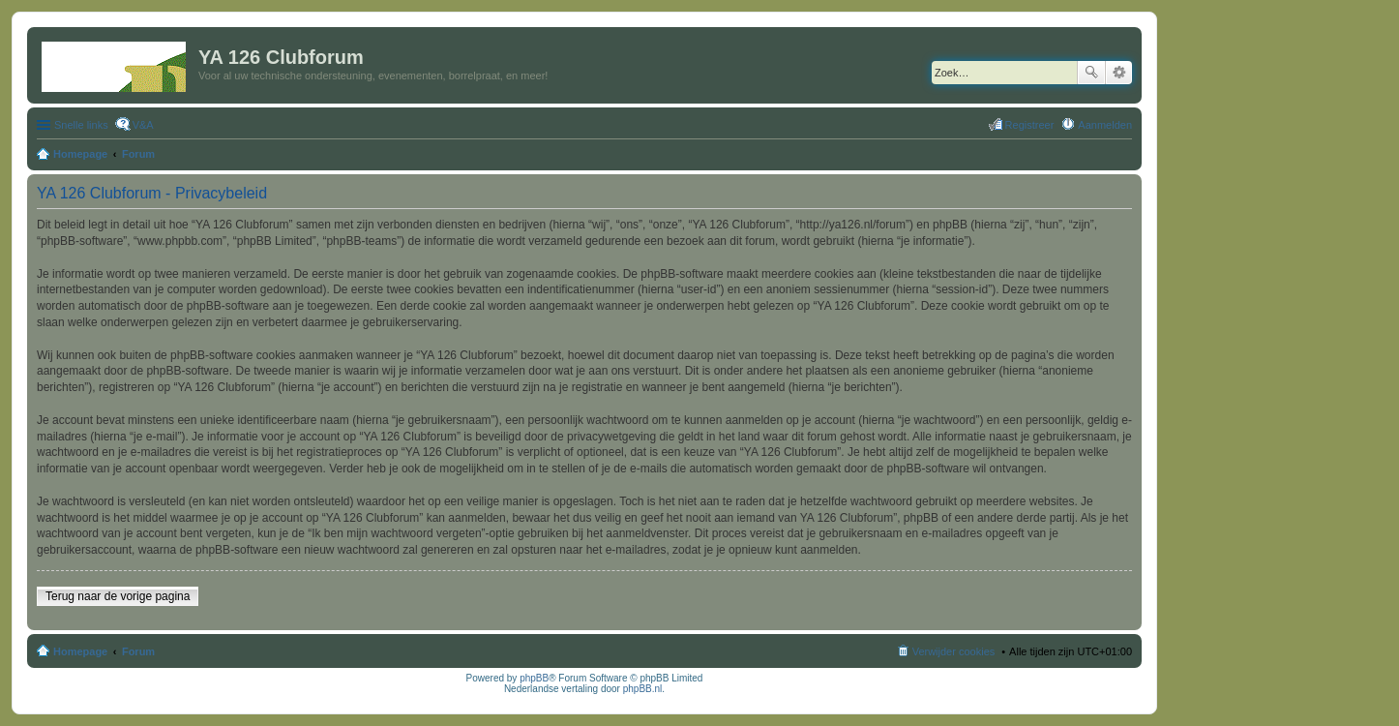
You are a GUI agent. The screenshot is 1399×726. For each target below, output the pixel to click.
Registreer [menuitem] (1030, 125)
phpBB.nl (643, 688)
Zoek (1091, 72)
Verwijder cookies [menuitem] (954, 651)
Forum (138, 651)
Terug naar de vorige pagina (117, 596)
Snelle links (81, 125)
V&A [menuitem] (143, 125)
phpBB (534, 678)
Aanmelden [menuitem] (1105, 125)
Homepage (80, 651)
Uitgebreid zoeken (1119, 72)
